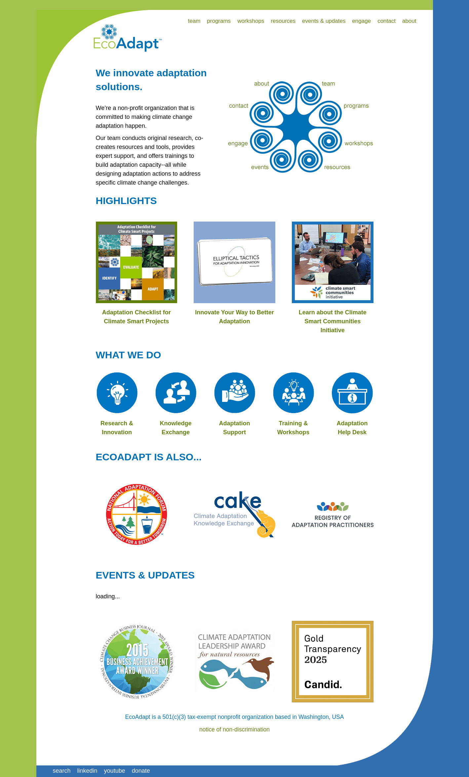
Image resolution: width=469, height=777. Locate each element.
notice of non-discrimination (234, 729)
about (409, 21)
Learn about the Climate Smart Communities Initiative (333, 321)
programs (219, 21)
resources (283, 21)
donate (141, 770)
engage (361, 21)
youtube (114, 770)
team (194, 21)
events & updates (323, 21)
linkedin (87, 770)
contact (386, 21)
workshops (250, 21)
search (62, 770)
